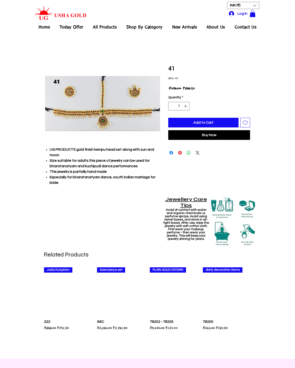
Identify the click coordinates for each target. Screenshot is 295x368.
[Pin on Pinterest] (180, 153)
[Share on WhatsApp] (189, 153)
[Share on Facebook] (171, 153)
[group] (147, 310)
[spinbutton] (179, 106)
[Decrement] (172, 106)
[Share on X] (197, 153)
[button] (243, 5)
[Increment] (186, 106)
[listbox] (243, 5)
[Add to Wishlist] (245, 122)
